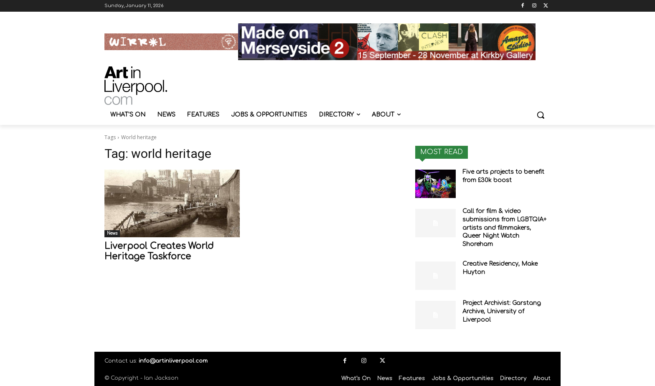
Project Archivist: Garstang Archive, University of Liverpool (501, 311)
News (112, 233)
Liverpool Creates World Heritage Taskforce (158, 251)
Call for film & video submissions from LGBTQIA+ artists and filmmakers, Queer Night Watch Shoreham (504, 227)
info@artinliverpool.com (173, 361)
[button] (541, 115)
